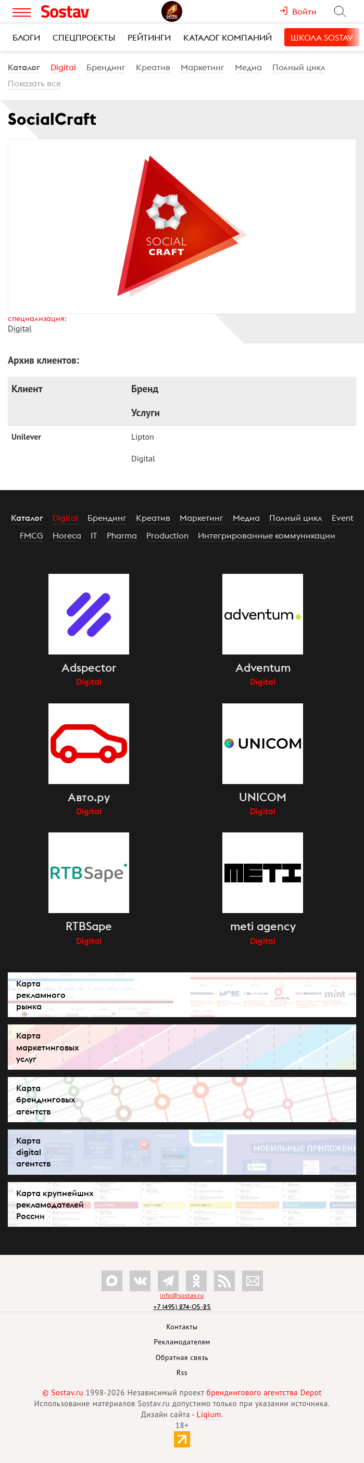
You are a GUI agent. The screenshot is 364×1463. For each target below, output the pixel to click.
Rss (182, 1372)
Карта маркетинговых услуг (47, 1046)
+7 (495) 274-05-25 (182, 1307)
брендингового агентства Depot (264, 1392)
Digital (63, 67)
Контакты (182, 1326)
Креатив (153, 67)
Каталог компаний (227, 37)
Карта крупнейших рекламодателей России (55, 1204)
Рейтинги (149, 37)
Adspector (88, 667)
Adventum (263, 667)
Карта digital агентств (33, 1152)
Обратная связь (182, 1357)
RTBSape (89, 926)
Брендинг (105, 67)
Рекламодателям (182, 1341)
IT (94, 535)
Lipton (142, 436)
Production (167, 535)
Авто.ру (89, 797)
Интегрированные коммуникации (266, 535)
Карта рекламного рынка (41, 994)
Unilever (26, 436)
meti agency (263, 926)
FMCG (31, 535)
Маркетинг (202, 67)
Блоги (26, 37)
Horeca (67, 535)
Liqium (209, 1414)
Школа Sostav (322, 37)
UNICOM (262, 797)
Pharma (122, 535)
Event (343, 517)
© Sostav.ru (62, 1392)
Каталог (24, 67)
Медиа (248, 67)
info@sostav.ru (182, 1295)
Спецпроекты (84, 37)
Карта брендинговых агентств (46, 1099)
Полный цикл (298, 67)
